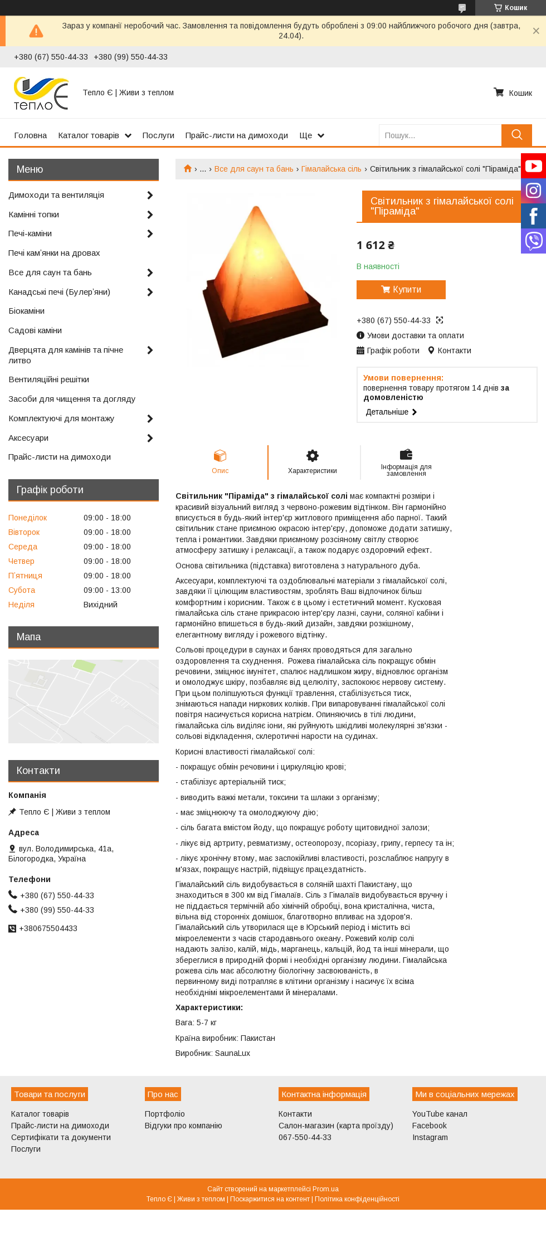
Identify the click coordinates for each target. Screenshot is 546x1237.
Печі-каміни (30, 233)
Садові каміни (35, 330)
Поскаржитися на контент (270, 1199)
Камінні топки (33, 214)
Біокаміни (26, 310)
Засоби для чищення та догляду (72, 398)
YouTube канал (439, 1113)
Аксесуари (28, 437)
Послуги (158, 135)
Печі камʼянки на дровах (54, 252)
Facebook (429, 1125)
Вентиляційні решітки (48, 379)
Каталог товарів (88, 135)
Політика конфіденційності (357, 1199)
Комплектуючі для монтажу (61, 418)
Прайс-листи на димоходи (237, 135)
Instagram (430, 1137)
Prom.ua (326, 1189)
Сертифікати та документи (61, 1137)
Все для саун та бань (254, 168)
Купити (407, 289)
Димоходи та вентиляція (56, 194)
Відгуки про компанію (183, 1125)
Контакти (295, 1113)
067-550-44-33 (305, 1137)
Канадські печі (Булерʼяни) (59, 291)
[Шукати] (516, 135)
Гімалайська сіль (331, 168)
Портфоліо (165, 1113)
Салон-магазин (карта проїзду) (336, 1125)
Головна (30, 135)
